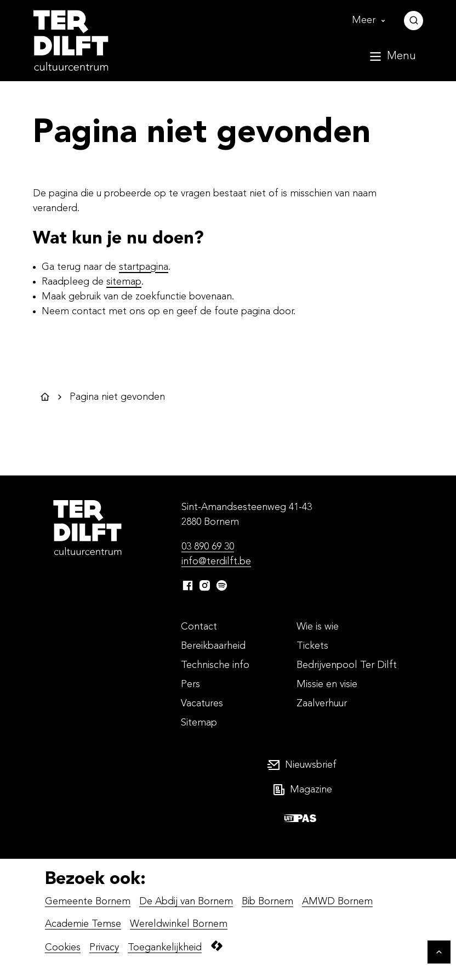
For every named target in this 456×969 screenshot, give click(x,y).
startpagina (143, 267)
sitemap (123, 282)
